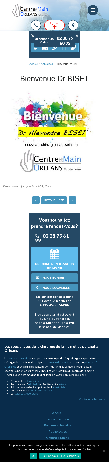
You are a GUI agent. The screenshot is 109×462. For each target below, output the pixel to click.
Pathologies (57, 431)
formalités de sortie (41, 390)
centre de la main (18, 358)
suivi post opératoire (26, 393)
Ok (33, 455)
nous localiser (52, 287)
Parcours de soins (57, 425)
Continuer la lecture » (92, 399)
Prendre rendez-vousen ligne (54, 259)
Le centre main (57, 419)
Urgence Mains (57, 437)
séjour (62, 384)
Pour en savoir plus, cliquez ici (60, 455)
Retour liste (54, 200)
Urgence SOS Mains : (55, 41)
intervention (32, 381)
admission (34, 384)
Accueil (33, 63)
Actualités (47, 63)
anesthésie (58, 387)
